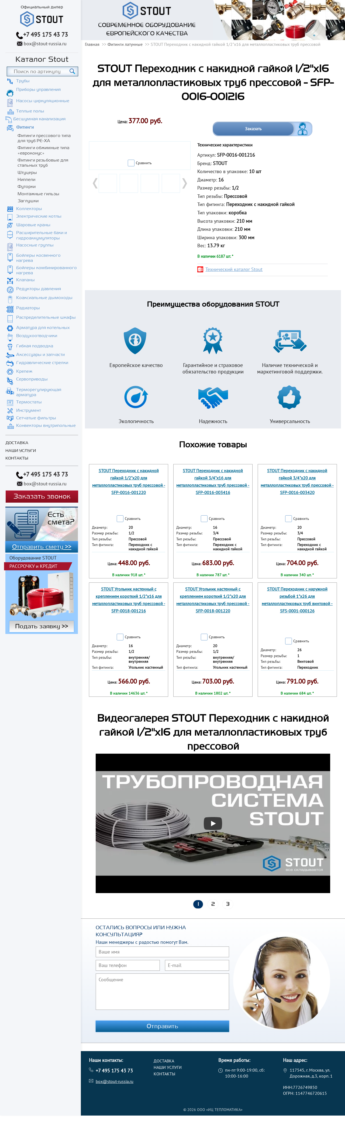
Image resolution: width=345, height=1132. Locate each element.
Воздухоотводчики (36, 336)
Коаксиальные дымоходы (44, 298)
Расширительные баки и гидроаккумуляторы (41, 235)
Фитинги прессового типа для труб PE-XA (44, 138)
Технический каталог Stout (234, 269)
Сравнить (144, 162)
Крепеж (24, 371)
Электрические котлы (38, 216)
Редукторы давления (38, 289)
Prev (96, 183)
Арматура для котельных (43, 327)
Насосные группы (35, 245)
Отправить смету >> (41, 547)
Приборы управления (38, 89)
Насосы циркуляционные (42, 101)
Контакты (16, 458)
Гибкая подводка (34, 346)
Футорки (27, 186)
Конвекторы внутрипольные (46, 425)
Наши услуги (20, 451)
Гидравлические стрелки (42, 363)
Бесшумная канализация (39, 119)
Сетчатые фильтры (36, 418)
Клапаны (25, 280)
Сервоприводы (32, 379)
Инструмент (28, 410)
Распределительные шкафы (46, 317)
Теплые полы (30, 111)
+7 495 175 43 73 (45, 34)
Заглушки (28, 201)
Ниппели (26, 179)
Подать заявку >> (41, 586)
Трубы (23, 81)
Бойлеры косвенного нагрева (38, 258)
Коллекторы (29, 209)
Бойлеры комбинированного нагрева (46, 270)
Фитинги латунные (125, 44)
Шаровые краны (33, 225)
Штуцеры (27, 172)
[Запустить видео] (213, 823)
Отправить (162, 1026)
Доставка (16, 443)
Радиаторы (28, 308)
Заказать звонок (42, 496)
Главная (92, 44)
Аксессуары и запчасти (40, 354)
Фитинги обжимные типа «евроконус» (43, 150)
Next (184, 183)
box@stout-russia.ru (45, 43)
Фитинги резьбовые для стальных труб (43, 162)
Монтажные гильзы (38, 194)
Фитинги (25, 127)
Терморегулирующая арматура (38, 392)
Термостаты (29, 402)
